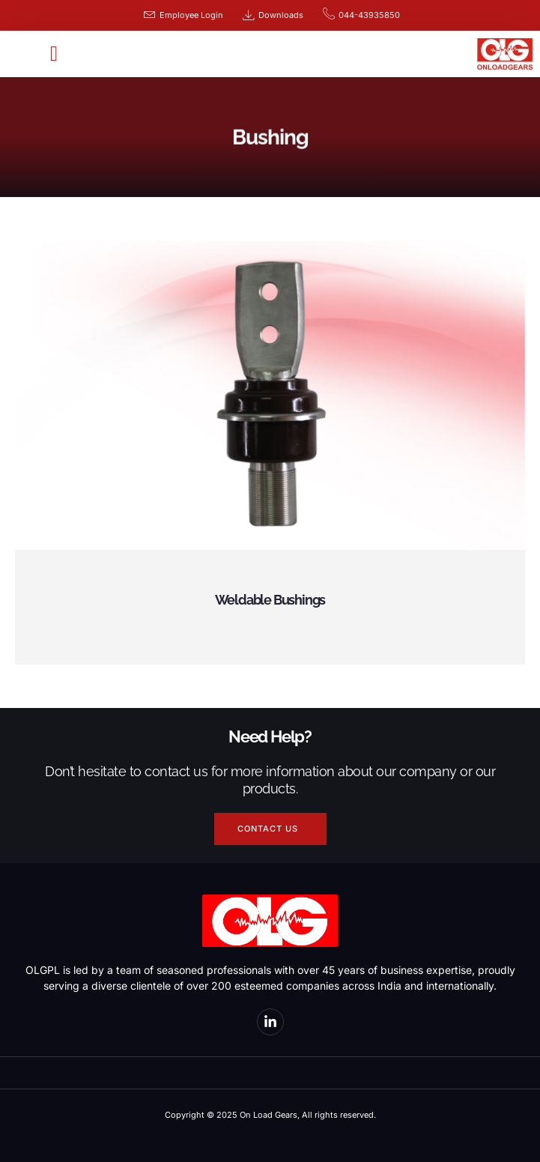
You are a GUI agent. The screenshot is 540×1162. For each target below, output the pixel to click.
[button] (54, 54)
